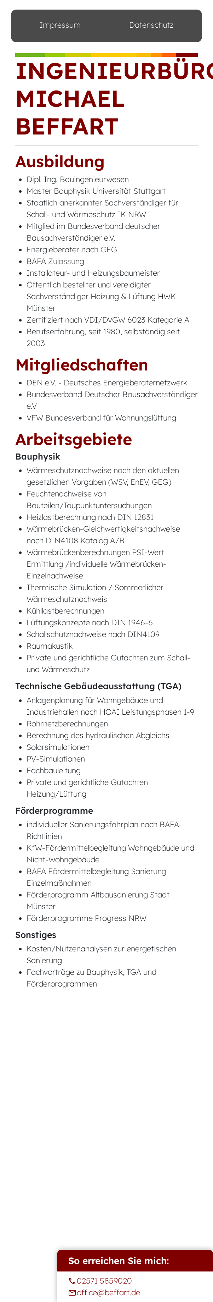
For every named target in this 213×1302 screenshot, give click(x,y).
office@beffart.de (135, 1292)
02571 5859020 (135, 1281)
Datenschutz (151, 25)
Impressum (60, 25)
